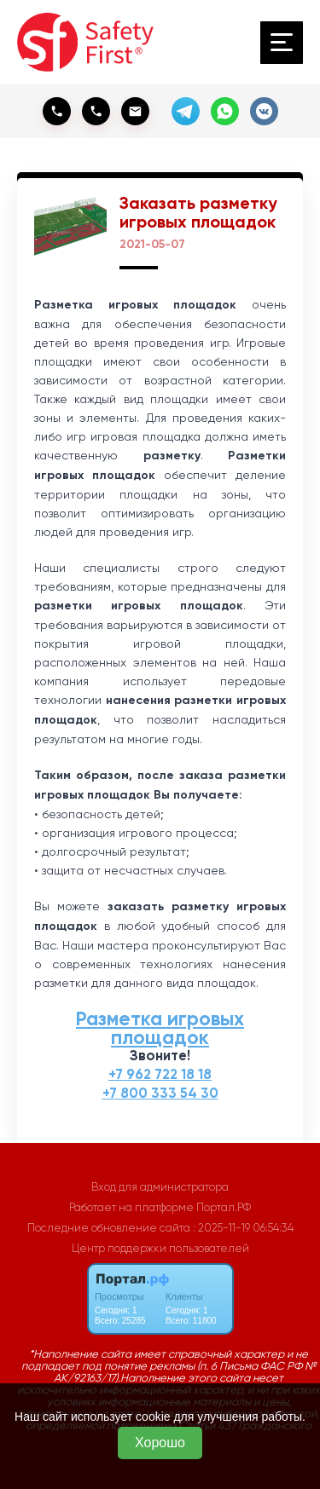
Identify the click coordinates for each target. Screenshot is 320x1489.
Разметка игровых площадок (160, 1028)
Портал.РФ (223, 1207)
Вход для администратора (160, 1186)
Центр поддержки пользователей (160, 1248)
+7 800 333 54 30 (160, 1093)
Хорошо (160, 1442)
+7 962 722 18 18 (160, 1074)
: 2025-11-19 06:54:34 (243, 1227)
